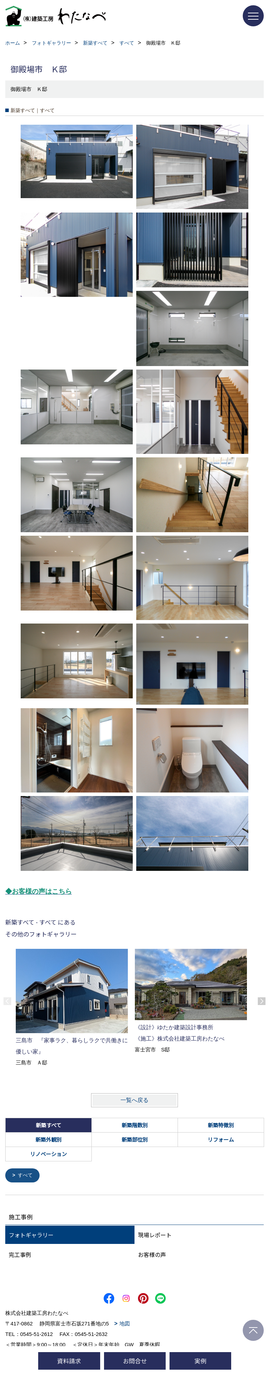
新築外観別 (48, 1139)
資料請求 (69, 1360)
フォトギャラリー (31, 1235)
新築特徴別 (221, 1125)
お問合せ (135, 1360)
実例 (200, 1360)
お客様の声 (152, 1255)
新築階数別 (135, 1125)
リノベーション (48, 1153)
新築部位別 (135, 1139)
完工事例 (20, 1255)
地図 (124, 1324)
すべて (26, 1176)
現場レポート (155, 1235)
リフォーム (221, 1139)
